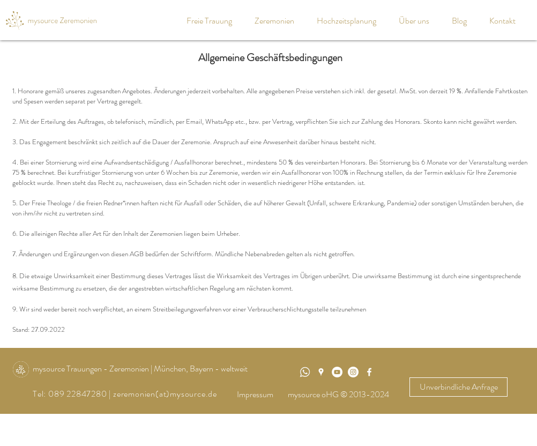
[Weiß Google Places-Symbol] (321, 372)
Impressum (255, 394)
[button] (278, 20)
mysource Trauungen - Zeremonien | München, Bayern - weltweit (140, 368)
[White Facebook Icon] (369, 372)
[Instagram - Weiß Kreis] (353, 372)
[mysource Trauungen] (337, 372)
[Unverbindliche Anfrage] (458, 387)
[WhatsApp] (305, 372)
